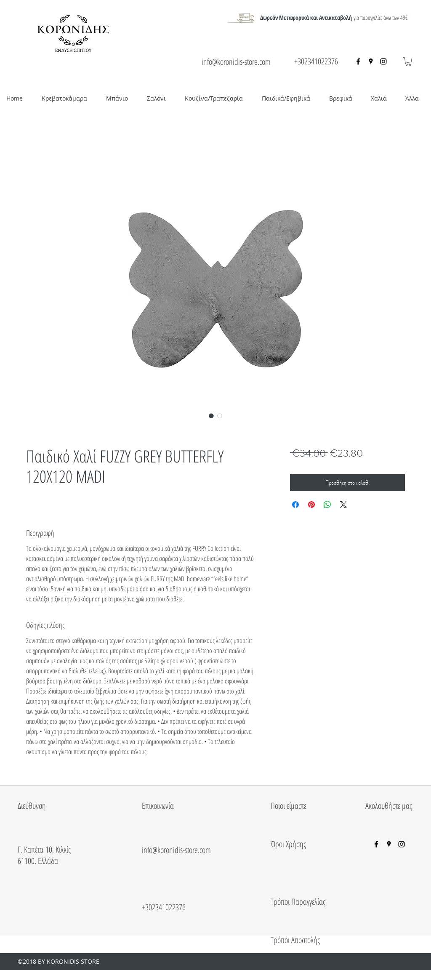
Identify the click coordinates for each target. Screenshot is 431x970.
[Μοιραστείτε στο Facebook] (295, 505)
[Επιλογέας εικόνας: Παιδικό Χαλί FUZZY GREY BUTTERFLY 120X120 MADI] (211, 416)
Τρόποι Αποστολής (295, 940)
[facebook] (358, 61)
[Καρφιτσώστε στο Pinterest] (311, 505)
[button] (408, 61)
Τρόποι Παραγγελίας (298, 901)
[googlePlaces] (371, 61)
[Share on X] (343, 505)
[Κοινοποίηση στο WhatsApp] (327, 505)
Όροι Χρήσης (288, 844)
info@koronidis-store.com (236, 61)
